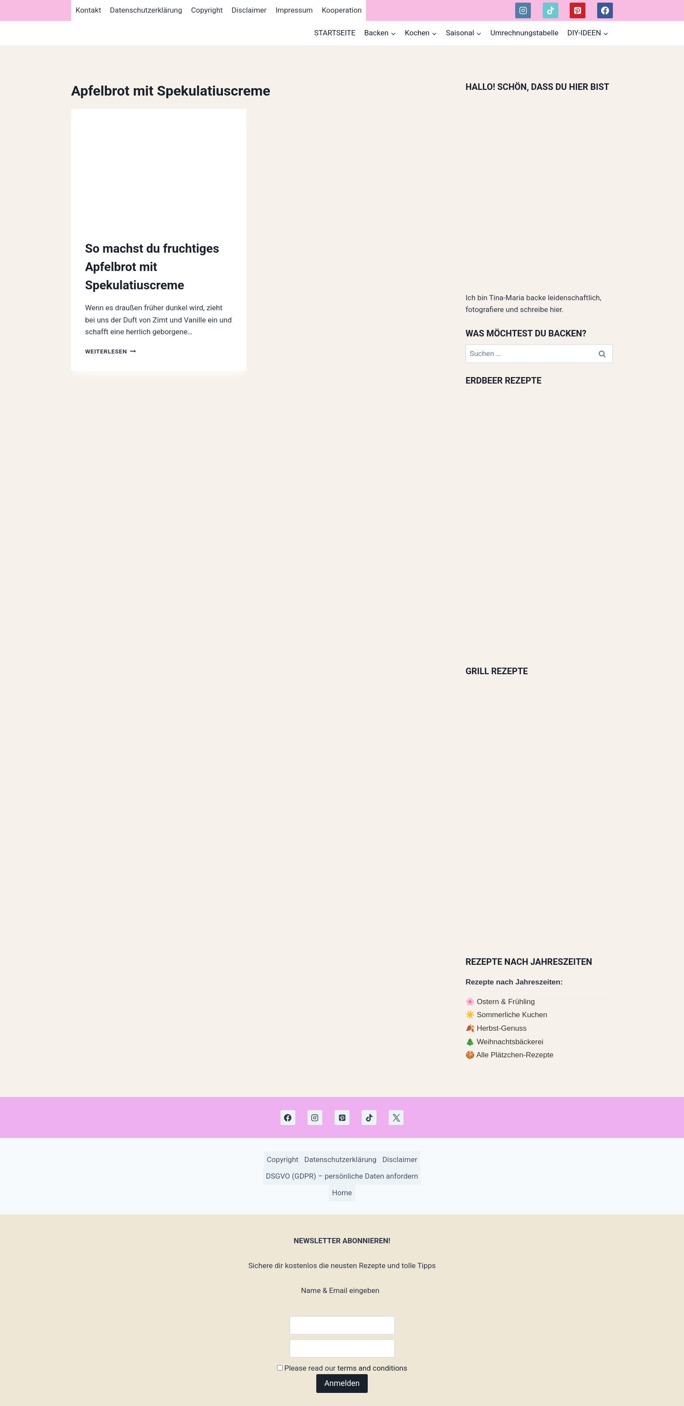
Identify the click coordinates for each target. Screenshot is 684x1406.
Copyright (207, 10)
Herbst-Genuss (502, 1028)
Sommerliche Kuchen (512, 1015)
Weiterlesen (110, 351)
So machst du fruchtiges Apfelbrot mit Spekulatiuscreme (152, 266)
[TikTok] (550, 10)
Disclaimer (249, 10)
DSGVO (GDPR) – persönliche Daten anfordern (342, 1176)
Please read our (342, 1368)
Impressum (294, 10)
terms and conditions (372, 1368)
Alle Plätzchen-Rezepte (515, 1055)
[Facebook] (605, 10)
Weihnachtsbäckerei (510, 1042)
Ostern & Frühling (506, 1002)
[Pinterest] (577, 10)
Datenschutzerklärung (146, 10)
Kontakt (88, 10)
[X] (396, 1117)
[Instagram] (523, 10)
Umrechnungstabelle (524, 32)
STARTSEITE (334, 32)
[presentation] (158, 167)
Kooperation (341, 10)
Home (342, 1192)
